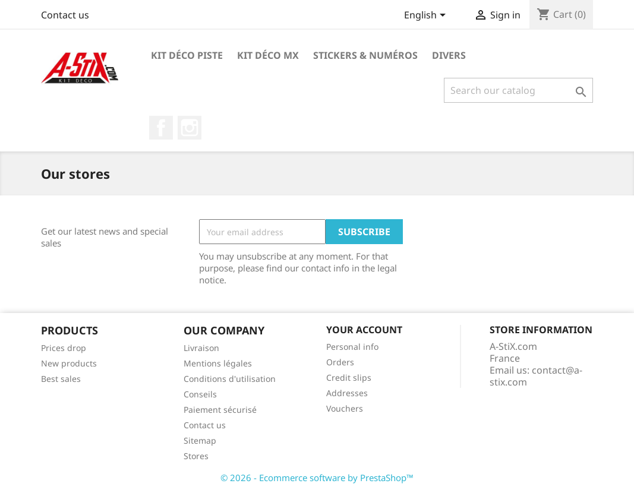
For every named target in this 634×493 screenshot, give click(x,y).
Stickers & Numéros (365, 55)
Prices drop (63, 347)
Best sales (61, 378)
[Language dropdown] (427, 16)
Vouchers (344, 408)
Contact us (65, 14)
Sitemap (200, 440)
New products (69, 363)
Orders (340, 362)
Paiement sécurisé (220, 409)
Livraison (201, 347)
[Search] (518, 90)
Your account (364, 329)
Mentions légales (218, 363)
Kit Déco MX (268, 55)
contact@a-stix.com (536, 376)
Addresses (347, 393)
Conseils (200, 394)
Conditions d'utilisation (230, 378)
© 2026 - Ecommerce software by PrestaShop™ (317, 477)
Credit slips (348, 377)
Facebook (161, 128)
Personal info (352, 346)
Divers (449, 55)
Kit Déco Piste (187, 55)
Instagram (189, 128)
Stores (196, 456)
